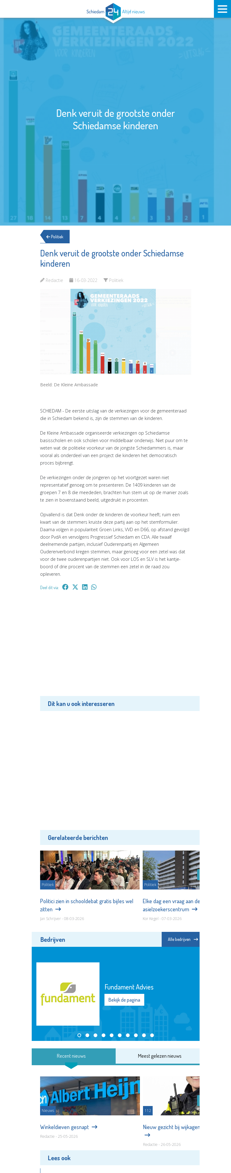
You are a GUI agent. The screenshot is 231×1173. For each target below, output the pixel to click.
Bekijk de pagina (124, 1000)
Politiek (56, 236)
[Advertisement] (115, 647)
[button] (79, 1035)
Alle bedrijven (183, 939)
